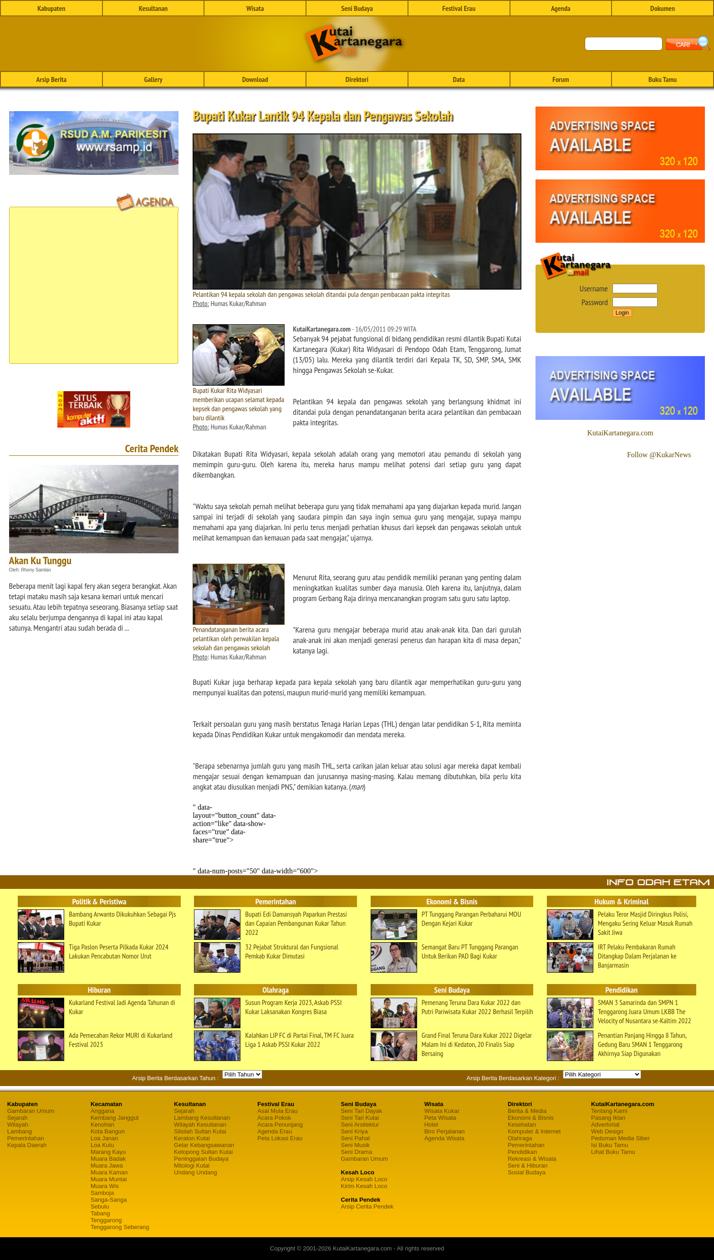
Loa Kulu (102, 1145)
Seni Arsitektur (360, 1124)
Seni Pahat (355, 1138)
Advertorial (605, 1124)
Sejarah (17, 1117)
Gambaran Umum (30, 1110)
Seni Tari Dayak (361, 1110)
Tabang (100, 1213)
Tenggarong (106, 1220)
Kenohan (102, 1124)
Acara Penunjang (280, 1124)
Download (255, 79)
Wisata (255, 8)
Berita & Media (527, 1110)
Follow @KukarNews (659, 455)
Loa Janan (104, 1138)
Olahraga (520, 1138)
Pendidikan (522, 1151)
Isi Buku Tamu (609, 1145)
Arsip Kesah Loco (364, 1179)
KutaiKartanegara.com (620, 433)
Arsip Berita (51, 79)
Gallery (153, 79)
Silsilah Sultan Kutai (200, 1131)
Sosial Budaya (527, 1172)
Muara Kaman (109, 1172)
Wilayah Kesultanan (200, 1124)
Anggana (102, 1110)
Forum (560, 79)
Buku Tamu (662, 79)
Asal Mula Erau (277, 1110)
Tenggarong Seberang (120, 1227)
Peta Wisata (440, 1117)
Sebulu (100, 1206)
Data (458, 79)
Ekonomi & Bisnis (531, 1117)
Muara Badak (108, 1158)
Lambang (19, 1131)
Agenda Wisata (444, 1138)
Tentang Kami (609, 1110)
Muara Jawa (107, 1165)
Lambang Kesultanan (202, 1117)
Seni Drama (356, 1151)
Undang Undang (195, 1172)
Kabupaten (51, 8)
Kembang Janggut (115, 1117)
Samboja (102, 1192)
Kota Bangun (108, 1131)
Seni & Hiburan (527, 1165)
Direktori (357, 79)
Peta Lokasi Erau (279, 1138)
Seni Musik (355, 1145)
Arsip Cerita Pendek (367, 1206)
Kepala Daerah (27, 1145)
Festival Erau (458, 8)
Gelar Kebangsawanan (204, 1145)
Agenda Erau (274, 1131)
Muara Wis (105, 1186)
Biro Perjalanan (444, 1131)
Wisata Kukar (441, 1110)
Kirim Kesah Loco (364, 1186)
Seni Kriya (354, 1131)
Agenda (561, 8)
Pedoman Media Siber (620, 1138)
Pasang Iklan (608, 1117)
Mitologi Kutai (191, 1165)
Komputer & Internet (534, 1131)
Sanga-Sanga (109, 1199)
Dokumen (662, 8)
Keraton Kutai (192, 1138)
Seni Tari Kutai (360, 1117)
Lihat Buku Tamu (613, 1151)
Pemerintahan (25, 1138)
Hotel (431, 1124)
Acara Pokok (274, 1117)
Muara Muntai (109, 1179)
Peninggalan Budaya (201, 1158)
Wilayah (17, 1124)
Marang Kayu (108, 1151)
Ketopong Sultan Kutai (203, 1151)
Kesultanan (153, 8)
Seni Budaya (357, 8)
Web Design (607, 1131)
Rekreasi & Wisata (532, 1158)
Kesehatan (522, 1124)
